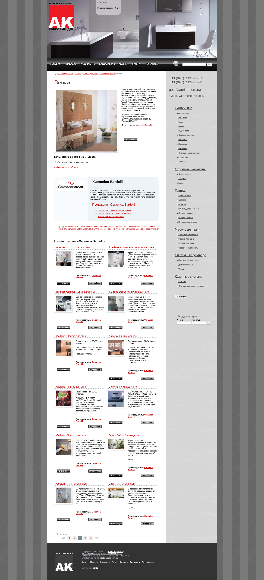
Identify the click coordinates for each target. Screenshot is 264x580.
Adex (118, 229)
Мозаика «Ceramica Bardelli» (111, 216)
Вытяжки (182, 282)
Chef (111, 483)
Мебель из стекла (186, 243)
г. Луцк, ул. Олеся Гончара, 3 (187, 95)
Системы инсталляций (188, 153)
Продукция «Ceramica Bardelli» (114, 204)
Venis (60, 229)
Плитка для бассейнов (188, 209)
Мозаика (182, 204)
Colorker (155, 229)
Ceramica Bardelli (107, 74)
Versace (118, 227)
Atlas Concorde (86, 227)
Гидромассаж (184, 131)
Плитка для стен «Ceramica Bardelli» (114, 210)
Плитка (78, 74)
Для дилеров (148, 562)
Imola (96, 227)
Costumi (61, 483)
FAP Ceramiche (99, 229)
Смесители (183, 157)
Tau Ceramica (70, 229)
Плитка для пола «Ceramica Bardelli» (114, 213)
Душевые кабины (186, 135)
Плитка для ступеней (187, 222)
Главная (61, 74)
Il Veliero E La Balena (121, 247)
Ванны (181, 126)
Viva (125, 227)
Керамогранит (184, 195)
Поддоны (182, 144)
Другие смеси (184, 174)
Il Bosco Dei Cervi (119, 291)
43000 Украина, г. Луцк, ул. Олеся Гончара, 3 (102, 554)
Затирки (182, 179)
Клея (180, 183)
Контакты (124, 562)
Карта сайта (135, 562)
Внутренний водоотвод (188, 260)
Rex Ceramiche (128, 229)
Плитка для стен (90, 74)
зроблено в (90, 568)
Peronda (103, 227)
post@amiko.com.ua (185, 90)
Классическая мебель (188, 234)
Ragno (111, 227)
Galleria (60, 336)
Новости (94, 562)
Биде (180, 122)
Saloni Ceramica (84, 229)
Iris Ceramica (149, 227)
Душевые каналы (186, 265)
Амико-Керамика (115, 551)
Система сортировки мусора (191, 286)
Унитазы (182, 162)
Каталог (69, 74)
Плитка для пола (186, 213)
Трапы (181, 269)
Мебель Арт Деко (186, 239)
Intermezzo (62, 247)
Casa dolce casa (143, 229)
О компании (104, 562)
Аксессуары (183, 113)
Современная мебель (188, 248)
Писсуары (182, 139)
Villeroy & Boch (71, 227)
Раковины (182, 148)
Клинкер (182, 200)
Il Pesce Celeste (65, 291)
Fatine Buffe (116, 435)
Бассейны (182, 117)
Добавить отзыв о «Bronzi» (66, 167)
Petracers (111, 229)
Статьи (115, 562)
